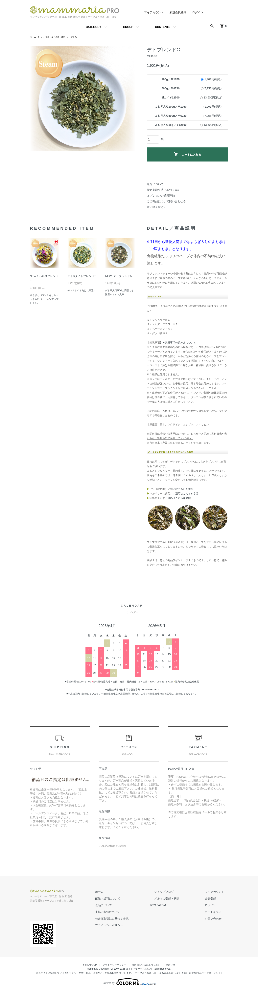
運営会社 (170, 964)
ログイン (197, 12)
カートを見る (217, 912)
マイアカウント (154, 12)
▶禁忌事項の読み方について (179, 342)
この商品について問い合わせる (166, 201)
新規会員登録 (178, 12)
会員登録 (214, 898)
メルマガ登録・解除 (178, 898)
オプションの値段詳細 (161, 195)
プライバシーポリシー (129, 925)
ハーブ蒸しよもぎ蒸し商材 (57, 36)
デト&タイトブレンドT (81, 276)
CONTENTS (162, 27)
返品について (155, 184)
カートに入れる (187, 154)
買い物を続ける (156, 206)
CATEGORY (93, 27)
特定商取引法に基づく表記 (163, 189)
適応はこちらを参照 (181, 488)
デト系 (80, 36)
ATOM (177, 905)
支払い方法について (127, 912)
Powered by (129, 981)
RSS (169, 905)
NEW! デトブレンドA (118, 276)
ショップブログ (175, 891)
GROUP (128, 27)
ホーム (33, 36)
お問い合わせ (217, 918)
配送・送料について (127, 898)
